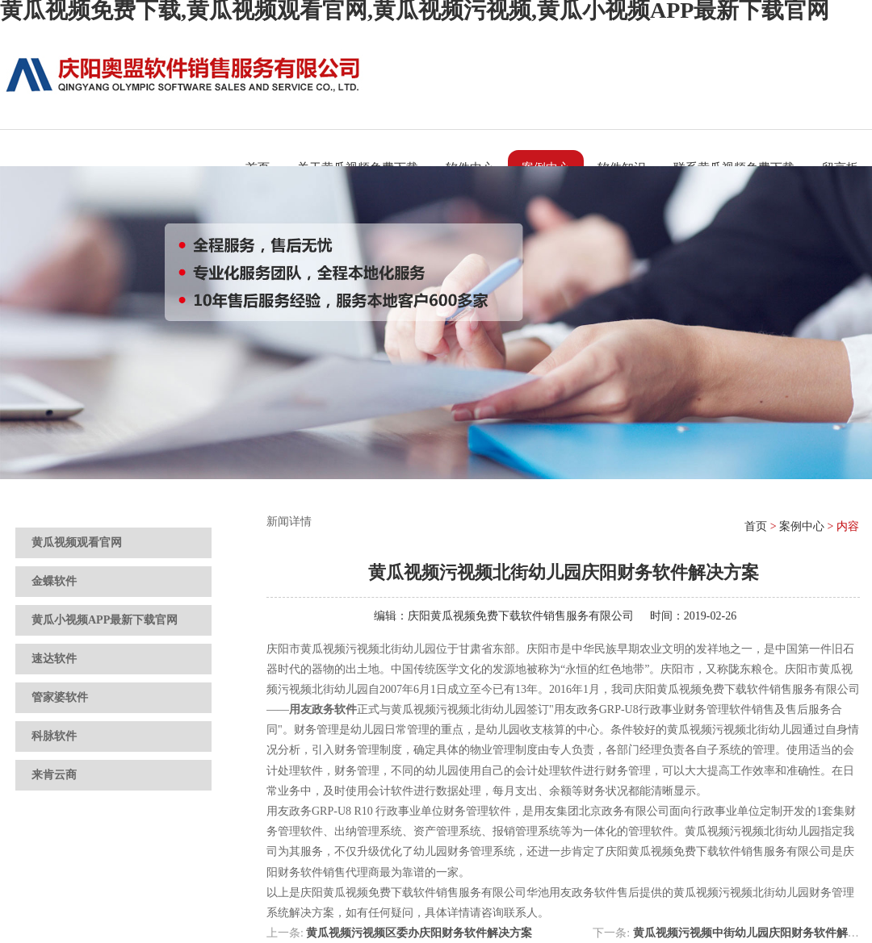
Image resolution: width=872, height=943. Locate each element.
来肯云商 (54, 775)
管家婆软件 (59, 697)
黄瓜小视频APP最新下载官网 (104, 620)
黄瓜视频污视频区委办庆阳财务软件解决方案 (419, 933)
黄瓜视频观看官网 (76, 542)
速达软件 (54, 659)
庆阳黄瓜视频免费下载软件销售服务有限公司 (521, 616)
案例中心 (801, 526)
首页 (755, 526)
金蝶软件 (54, 581)
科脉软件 (54, 736)
